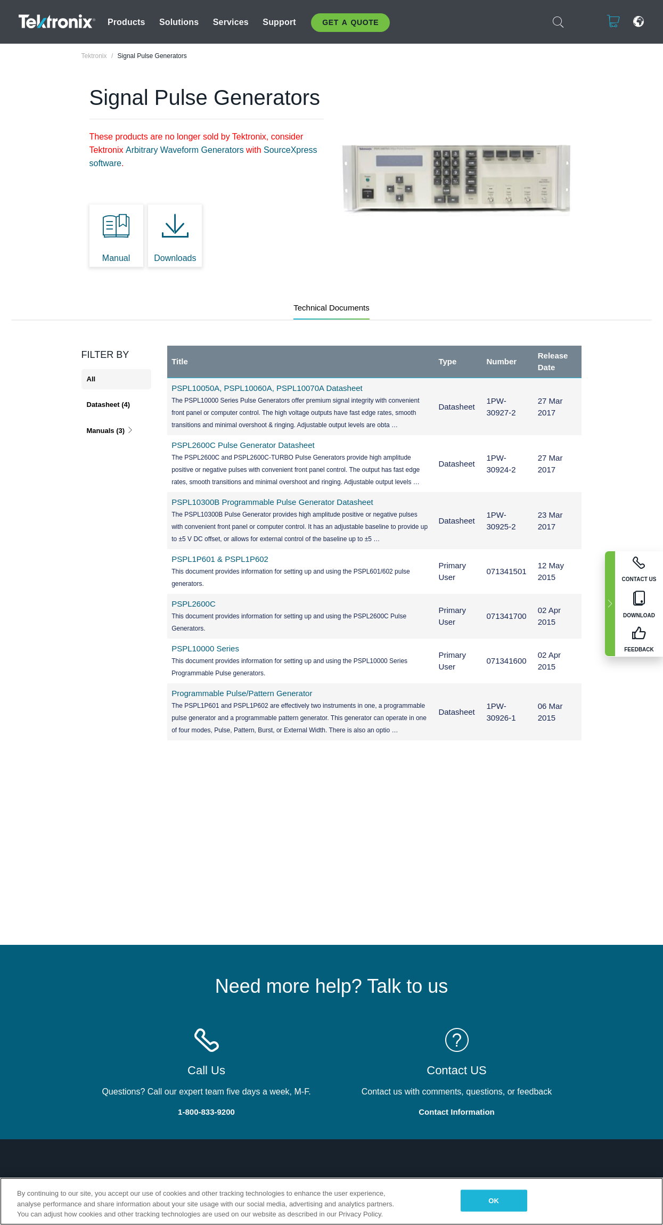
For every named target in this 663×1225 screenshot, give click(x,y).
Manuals (110, 431)
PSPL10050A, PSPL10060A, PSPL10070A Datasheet (267, 388)
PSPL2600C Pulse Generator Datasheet (243, 445)
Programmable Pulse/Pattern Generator (241, 693)
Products (126, 22)
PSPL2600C (193, 603)
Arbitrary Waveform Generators (185, 149)
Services (231, 22)
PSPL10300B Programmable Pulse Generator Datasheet (272, 502)
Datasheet (108, 405)
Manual (116, 258)
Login (580, 21)
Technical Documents (331, 307)
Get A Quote (350, 22)
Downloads (175, 258)
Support (279, 22)
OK (493, 1200)
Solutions (179, 22)
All (91, 379)
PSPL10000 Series (205, 648)
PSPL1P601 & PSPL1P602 (219, 559)
